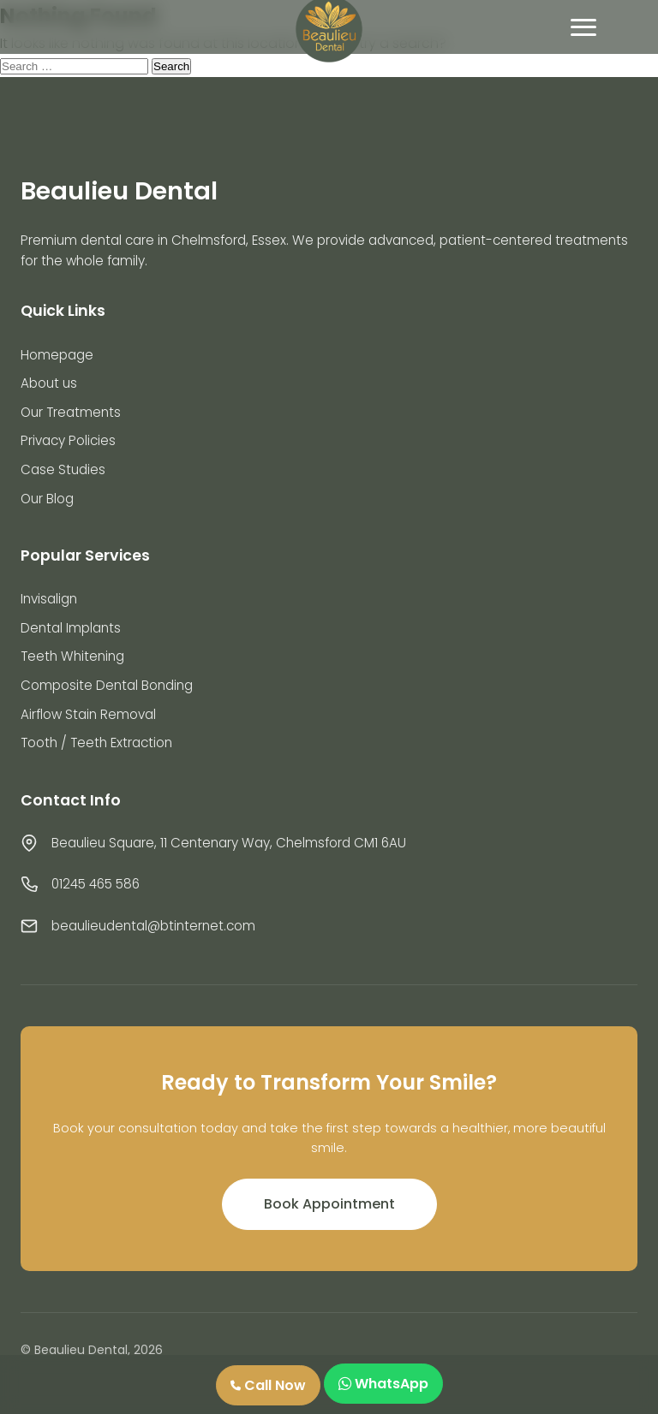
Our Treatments (71, 412)
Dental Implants (71, 628)
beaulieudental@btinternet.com (153, 926)
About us (49, 383)
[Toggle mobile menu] (583, 27)
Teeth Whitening (72, 656)
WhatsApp (383, 1383)
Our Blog (47, 499)
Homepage (57, 355)
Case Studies (63, 469)
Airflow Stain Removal (88, 714)
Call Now (268, 1385)
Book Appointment (329, 1204)
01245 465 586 (95, 884)
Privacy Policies (68, 440)
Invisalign (49, 599)
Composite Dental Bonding (107, 685)
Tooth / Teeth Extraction (96, 743)
